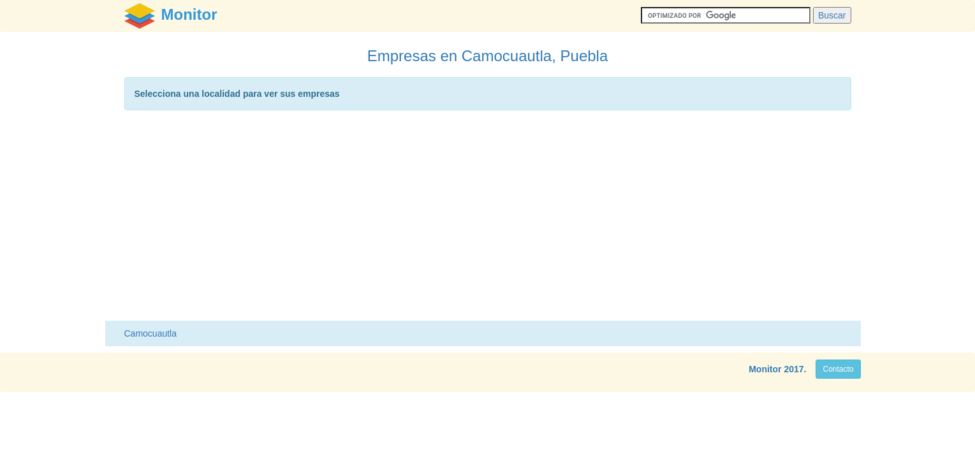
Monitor (765, 369)
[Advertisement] (488, 218)
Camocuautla (150, 333)
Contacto (838, 369)
